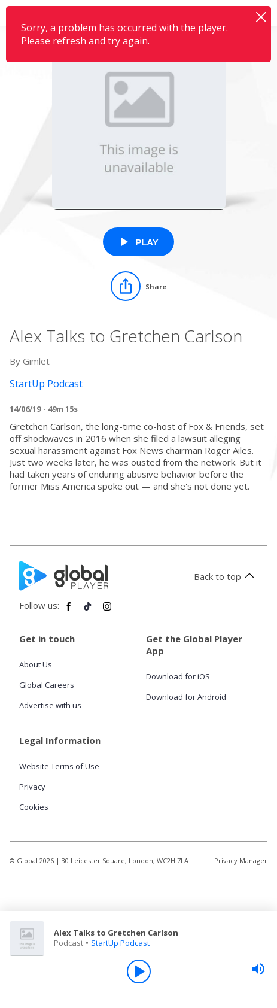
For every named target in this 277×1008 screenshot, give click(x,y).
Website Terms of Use (59, 766)
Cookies (33, 806)
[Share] (138, 286)
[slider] (258, 969)
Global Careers (46, 684)
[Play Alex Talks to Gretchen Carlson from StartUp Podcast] (138, 241)
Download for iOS (178, 676)
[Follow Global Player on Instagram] (107, 611)
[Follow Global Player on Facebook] (68, 611)
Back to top (226, 576)
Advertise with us (50, 705)
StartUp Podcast (120, 942)
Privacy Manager (240, 860)
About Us (35, 664)
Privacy (32, 786)
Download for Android (186, 696)
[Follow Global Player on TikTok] (88, 611)
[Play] (139, 971)
